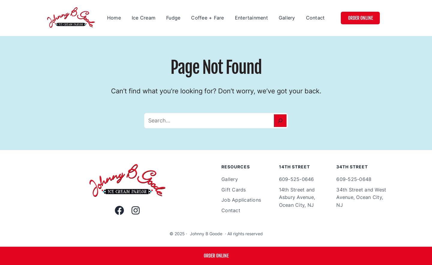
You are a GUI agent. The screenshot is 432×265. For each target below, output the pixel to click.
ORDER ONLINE (216, 256)
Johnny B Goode (206, 233)
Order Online (360, 18)
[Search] (280, 120)
